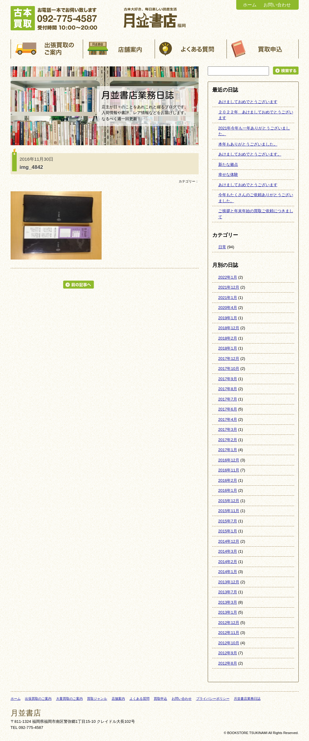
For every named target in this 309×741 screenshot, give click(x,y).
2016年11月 (228, 470)
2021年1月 (227, 297)
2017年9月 (227, 379)
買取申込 (160, 698)
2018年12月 (228, 328)
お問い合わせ (277, 4)
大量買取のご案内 (69, 698)
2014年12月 (228, 541)
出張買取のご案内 (38, 698)
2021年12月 (228, 287)
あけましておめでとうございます (247, 101)
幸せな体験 (228, 174)
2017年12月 (228, 358)
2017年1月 (227, 450)
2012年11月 (228, 632)
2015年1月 (227, 531)
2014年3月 (227, 551)
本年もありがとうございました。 (247, 144)
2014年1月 (227, 571)
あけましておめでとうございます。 (249, 154)
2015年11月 (228, 510)
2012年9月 (227, 653)
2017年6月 (227, 409)
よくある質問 (139, 698)
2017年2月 (227, 440)
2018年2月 (227, 338)
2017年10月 (228, 368)
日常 (222, 247)
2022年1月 (227, 277)
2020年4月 (227, 307)
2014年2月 (227, 561)
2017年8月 (227, 389)
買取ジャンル (97, 698)
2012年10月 (228, 643)
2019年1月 (227, 318)
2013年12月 (228, 582)
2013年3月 (227, 602)
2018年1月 (227, 348)
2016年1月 (227, 490)
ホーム (250, 4)
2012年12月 (228, 622)
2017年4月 (227, 419)
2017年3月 (227, 429)
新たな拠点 (228, 164)
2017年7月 (227, 399)
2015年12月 (228, 500)
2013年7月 (227, 592)
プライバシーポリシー (213, 698)
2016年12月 (228, 460)
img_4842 (31, 167)
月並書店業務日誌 (247, 698)
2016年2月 (227, 480)
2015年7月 (227, 521)
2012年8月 (227, 663)
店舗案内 (118, 698)
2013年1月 (227, 612)
